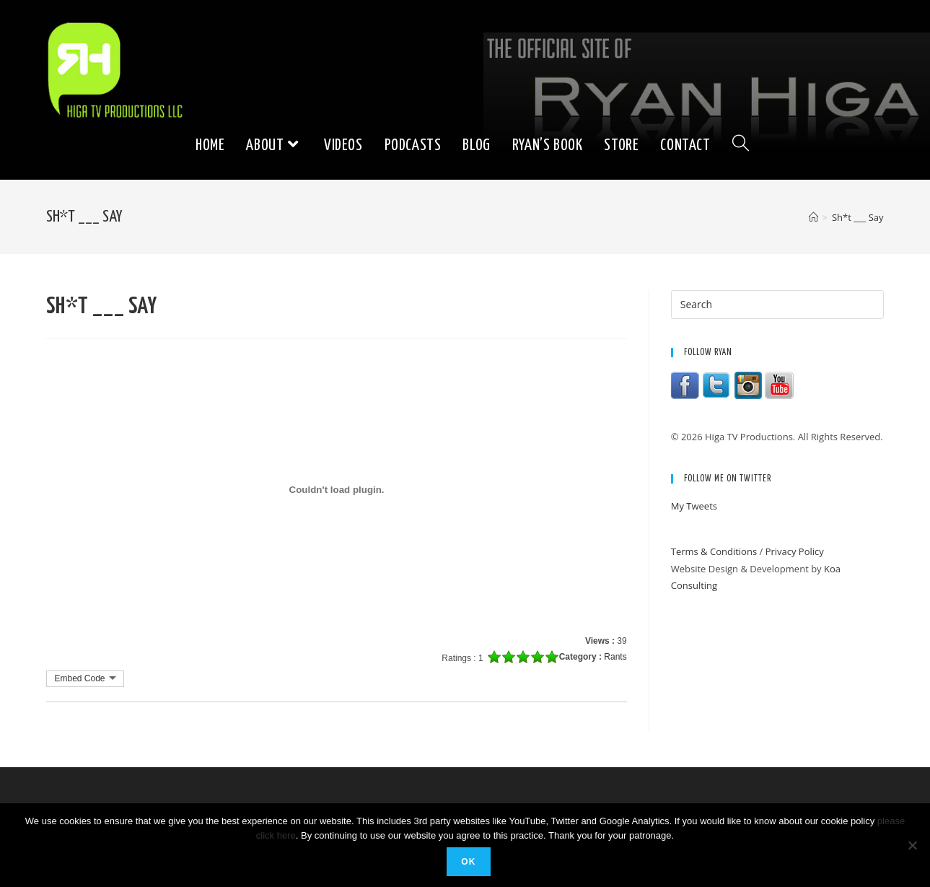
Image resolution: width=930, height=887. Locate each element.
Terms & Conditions (714, 551)
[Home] (813, 217)
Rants (615, 657)
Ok (468, 862)
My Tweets (694, 505)
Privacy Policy (795, 551)
